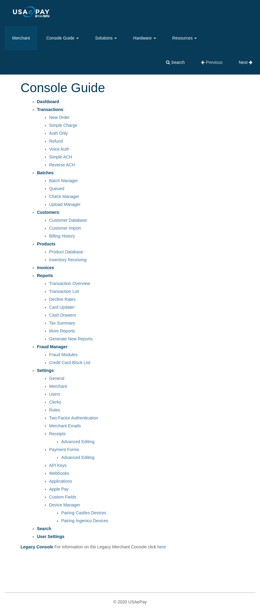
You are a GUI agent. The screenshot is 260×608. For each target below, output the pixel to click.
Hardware (144, 38)
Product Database (66, 251)
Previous (211, 62)
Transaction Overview (69, 283)
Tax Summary (62, 323)
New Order (59, 117)
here (161, 546)
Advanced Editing (78, 441)
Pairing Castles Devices (83, 512)
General (56, 378)
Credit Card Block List (69, 362)
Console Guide (62, 38)
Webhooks (59, 473)
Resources (184, 38)
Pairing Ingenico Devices (84, 520)
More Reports (62, 330)
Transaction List (64, 291)
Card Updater (62, 307)
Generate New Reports (71, 338)
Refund (56, 141)
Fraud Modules (63, 354)
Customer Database (68, 220)
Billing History (62, 236)
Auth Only (58, 133)
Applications (60, 481)
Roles (54, 410)
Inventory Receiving (68, 259)
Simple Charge (63, 125)
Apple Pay (59, 489)
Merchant (21, 38)
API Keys (58, 465)
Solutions (106, 38)
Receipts (57, 433)
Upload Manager (65, 204)
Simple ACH (60, 157)
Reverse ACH (62, 164)
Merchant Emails (65, 425)
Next (245, 62)
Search (175, 62)
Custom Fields (62, 497)
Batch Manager (63, 180)
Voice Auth (59, 149)
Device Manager (64, 504)
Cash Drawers (62, 315)
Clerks (55, 402)
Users (55, 394)
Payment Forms (64, 449)
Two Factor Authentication (73, 417)
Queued (56, 188)
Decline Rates (62, 299)
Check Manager (64, 196)
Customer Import (65, 228)
